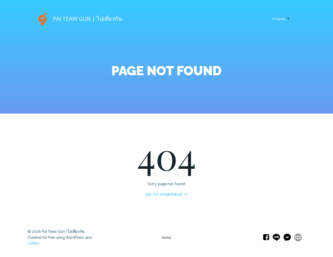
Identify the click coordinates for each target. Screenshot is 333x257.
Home (166, 237)
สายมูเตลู (282, 18)
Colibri (33, 243)
